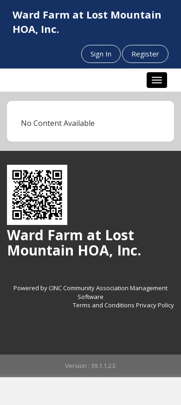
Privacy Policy (155, 305)
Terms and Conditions (104, 305)
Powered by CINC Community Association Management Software (90, 292)
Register (145, 53)
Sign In (100, 53)
